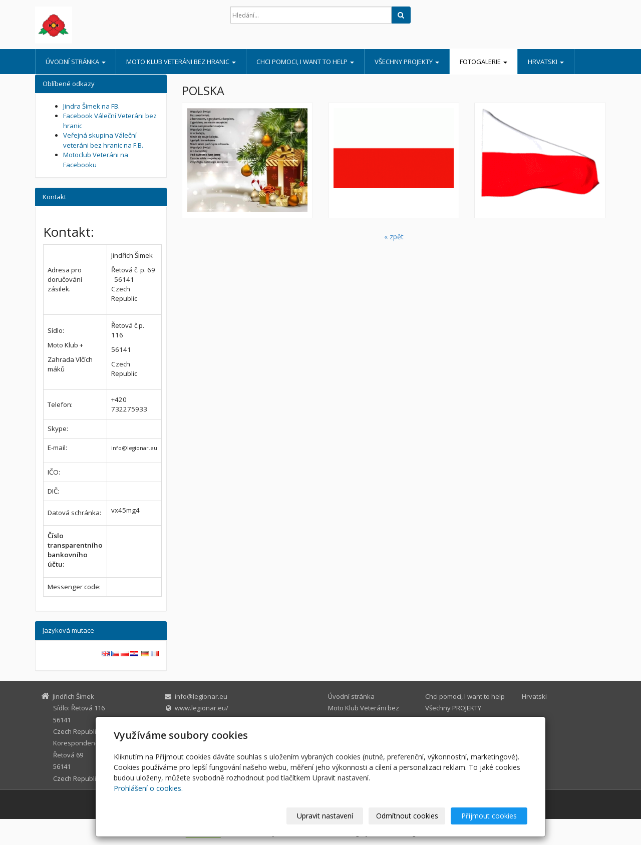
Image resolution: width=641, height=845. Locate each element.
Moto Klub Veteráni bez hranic (181, 61)
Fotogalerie (483, 61)
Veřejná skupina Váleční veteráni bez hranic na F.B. (103, 140)
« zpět (394, 236)
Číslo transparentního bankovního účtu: (75, 550)
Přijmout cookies (489, 815)
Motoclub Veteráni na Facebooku (95, 159)
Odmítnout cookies (407, 815)
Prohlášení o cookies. (148, 788)
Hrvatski (546, 61)
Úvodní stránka (76, 61)
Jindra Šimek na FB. (91, 106)
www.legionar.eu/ (201, 707)
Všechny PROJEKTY (407, 61)
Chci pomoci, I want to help (305, 61)
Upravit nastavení (325, 815)
